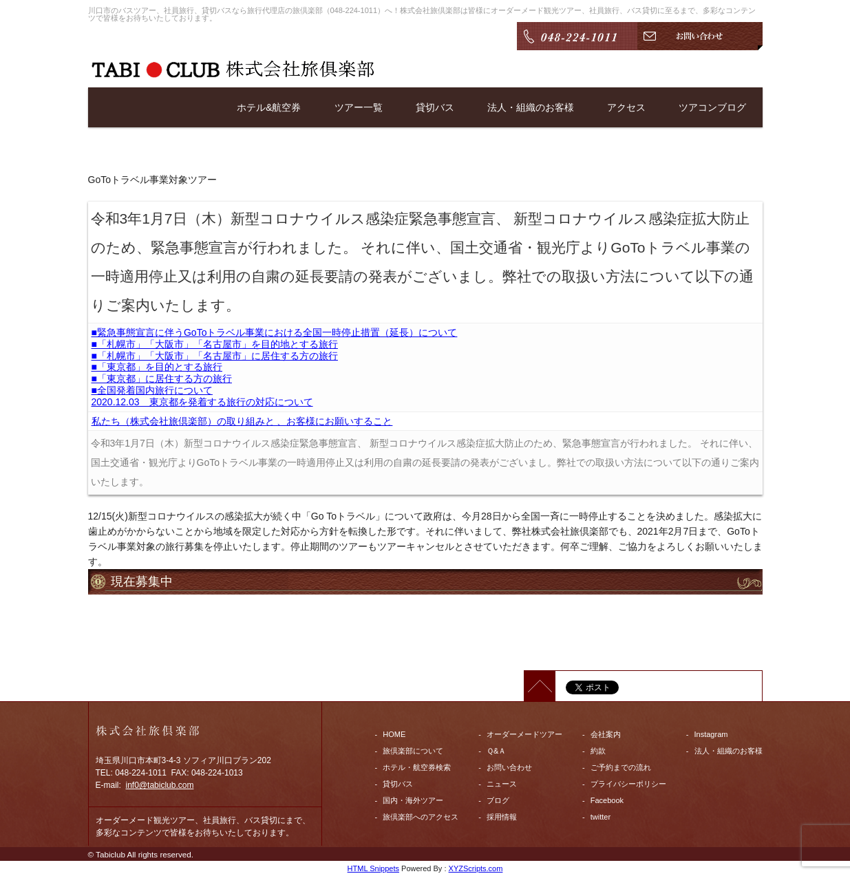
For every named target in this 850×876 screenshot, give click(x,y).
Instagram (711, 734)
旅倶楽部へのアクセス (420, 817)
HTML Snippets (373, 868)
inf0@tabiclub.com (160, 785)
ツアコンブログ (712, 107)
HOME (394, 734)
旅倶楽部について (413, 751)
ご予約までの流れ (621, 767)
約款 (598, 751)
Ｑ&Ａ (496, 751)
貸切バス (435, 107)
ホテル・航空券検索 (417, 767)
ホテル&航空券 (269, 107)
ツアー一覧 (358, 107)
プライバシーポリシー (628, 784)
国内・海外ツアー (413, 800)
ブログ (498, 800)
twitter (600, 817)
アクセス (626, 107)
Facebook (607, 800)
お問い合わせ (509, 767)
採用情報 (502, 817)
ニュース (502, 784)
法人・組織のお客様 (530, 107)
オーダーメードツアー (524, 734)
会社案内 (606, 734)
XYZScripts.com (476, 868)
